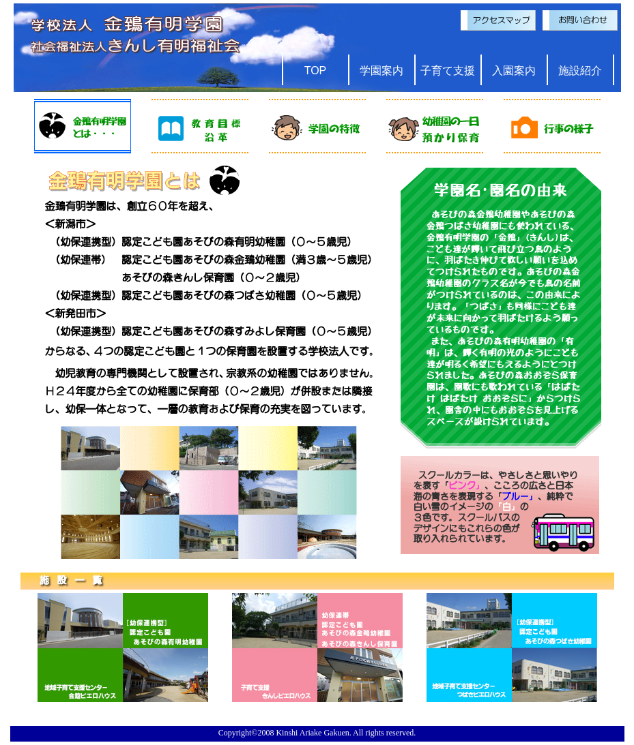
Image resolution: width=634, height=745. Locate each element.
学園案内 (381, 70)
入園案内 (514, 70)
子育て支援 (447, 70)
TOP (315, 70)
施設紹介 (580, 70)
